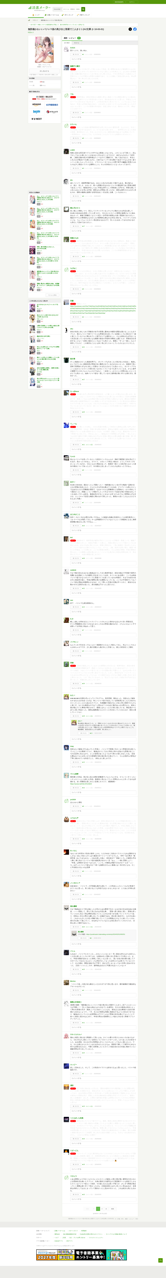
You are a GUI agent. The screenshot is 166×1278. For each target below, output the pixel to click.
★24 (83, 1053)
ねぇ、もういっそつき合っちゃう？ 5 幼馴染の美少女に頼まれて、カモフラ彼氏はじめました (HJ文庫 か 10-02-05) (48, 260)
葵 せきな (39, 308)
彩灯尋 (72, 359)
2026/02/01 (97, 54)
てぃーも (73, 424)
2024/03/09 (97, 470)
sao (71, 600)
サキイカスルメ (76, 1034)
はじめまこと (75, 514)
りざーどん (74, 1150)
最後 (112, 1209)
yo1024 (73, 799)
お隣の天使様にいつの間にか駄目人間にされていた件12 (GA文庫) (48, 326)
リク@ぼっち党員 (76, 1118)
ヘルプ (56, 1237)
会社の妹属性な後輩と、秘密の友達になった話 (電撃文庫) (48, 369)
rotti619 (73, 570)
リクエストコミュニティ (96, 1237)
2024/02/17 (97, 651)
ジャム (72, 951)
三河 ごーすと (40, 338)
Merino (73, 981)
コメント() (88, 54)
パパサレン (74, 642)
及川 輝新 (39, 372)
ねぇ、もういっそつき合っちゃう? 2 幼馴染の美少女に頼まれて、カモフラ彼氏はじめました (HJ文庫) (48, 210)
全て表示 (67, 43)
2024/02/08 (98, 839)
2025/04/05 (97, 196)
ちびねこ (73, 268)
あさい (72, 482)
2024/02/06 (98, 927)
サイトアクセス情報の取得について (116, 1234)
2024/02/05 (97, 990)
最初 (87, 1209)
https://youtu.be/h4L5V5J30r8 (81, 784)
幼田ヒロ (39, 361)
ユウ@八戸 (74, 818)
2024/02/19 (97, 630)
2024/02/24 (98, 607)
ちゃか (72, 456)
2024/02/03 (98, 1053)
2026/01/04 (97, 82)
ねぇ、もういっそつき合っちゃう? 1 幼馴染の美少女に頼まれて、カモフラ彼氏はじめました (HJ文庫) (48, 197)
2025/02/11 (98, 226)
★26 (83, 558)
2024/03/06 (98, 558)
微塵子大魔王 (75, 66)
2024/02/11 (98, 787)
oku (71, 329)
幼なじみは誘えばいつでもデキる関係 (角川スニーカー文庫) (48, 347)
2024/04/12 (98, 379)
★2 (83, 317)
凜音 (72, 1085)
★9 (83, 470)
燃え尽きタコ (75, 208)
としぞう (39, 384)
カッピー (73, 1065)
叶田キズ (35, 20)
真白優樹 (73, 906)
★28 (83, 716)
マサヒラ (73, 1176)
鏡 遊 (38, 350)
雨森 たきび (40, 319)
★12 (83, 788)
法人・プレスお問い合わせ (77, 1237)
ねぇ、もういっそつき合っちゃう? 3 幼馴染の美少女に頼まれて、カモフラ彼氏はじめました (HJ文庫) (48, 222)
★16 (83, 839)
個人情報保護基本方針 (69, 1234)
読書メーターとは (60, 1230)
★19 (83, 256)
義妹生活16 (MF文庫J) (43, 336)
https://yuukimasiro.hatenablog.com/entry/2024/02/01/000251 (105, 934)
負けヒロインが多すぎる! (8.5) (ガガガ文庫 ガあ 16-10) (47, 316)
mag (72, 746)
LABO (72, 150)
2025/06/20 (97, 138)
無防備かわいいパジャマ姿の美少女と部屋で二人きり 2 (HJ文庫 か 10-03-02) (48, 273)
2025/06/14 (97, 168)
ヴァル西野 (74, 774)
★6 (83, 196)
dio (71, 180)
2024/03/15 (98, 444)
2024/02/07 (97, 894)
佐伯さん (39, 329)
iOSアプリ (69, 1241)
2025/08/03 (97, 112)
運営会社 (57, 1234)
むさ (72, 619)
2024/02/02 (97, 1073)
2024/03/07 (98, 525)
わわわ (72, 48)
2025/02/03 (98, 256)
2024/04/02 (98, 412)
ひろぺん (73, 124)
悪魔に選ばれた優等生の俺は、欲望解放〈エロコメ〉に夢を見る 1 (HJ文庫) (48, 284)
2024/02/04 (98, 1022)
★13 (83, 607)
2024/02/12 (98, 716)
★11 (83, 444)
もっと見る (52, 295)
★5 (83, 138)
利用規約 (84, 1230)
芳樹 (72, 663)
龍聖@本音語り (76, 1002)
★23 (83, 927)
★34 (83, 683)
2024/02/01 (98, 1164)
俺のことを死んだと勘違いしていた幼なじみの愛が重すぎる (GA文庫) (48, 358)
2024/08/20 (97, 317)
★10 (83, 525)
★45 (83, 412)
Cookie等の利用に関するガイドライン (91, 1234)
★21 (83, 347)
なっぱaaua (74, 391)
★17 (83, 226)
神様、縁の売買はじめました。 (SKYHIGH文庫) (46, 247)
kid (71, 537)
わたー (72, 695)
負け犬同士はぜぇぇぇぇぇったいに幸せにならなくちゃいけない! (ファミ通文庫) (48, 380)
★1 (83, 54)
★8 (83, 990)
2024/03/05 (98, 588)
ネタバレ (76, 43)
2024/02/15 (98, 683)
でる (72, 94)
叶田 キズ (39, 250)
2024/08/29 (97, 289)
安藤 (72, 301)
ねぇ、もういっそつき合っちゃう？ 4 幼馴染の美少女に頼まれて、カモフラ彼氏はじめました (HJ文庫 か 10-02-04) (48, 235)
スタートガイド (73, 1230)
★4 (83, 112)
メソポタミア (75, 883)
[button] (83, 9)
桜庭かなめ (74, 238)
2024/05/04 (98, 347)
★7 (83, 502)
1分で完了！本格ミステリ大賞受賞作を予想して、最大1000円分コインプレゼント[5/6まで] (57, 24)
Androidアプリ (59, 1241)
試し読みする (44, 71)
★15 (83, 969)
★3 (83, 82)
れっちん (73, 851)
